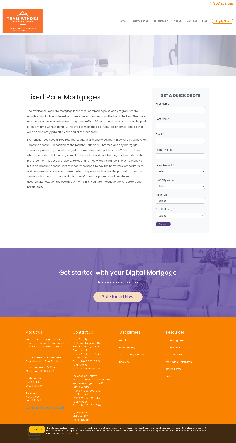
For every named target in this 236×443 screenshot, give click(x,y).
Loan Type (163, 194)
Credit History (165, 209)
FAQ (168, 376)
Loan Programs (175, 340)
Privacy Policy (127, 347)
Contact (192, 21)
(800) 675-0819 (221, 4)
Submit (163, 224)
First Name (163, 103)
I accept (37, 429)
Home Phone (164, 149)
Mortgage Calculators (179, 362)
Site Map (124, 362)
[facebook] (27, 414)
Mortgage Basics (176, 354)
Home (122, 21)
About (177, 21)
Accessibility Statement (133, 354)
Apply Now (222, 21)
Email (160, 134)
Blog (204, 21)
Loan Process (174, 347)
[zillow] (35, 414)
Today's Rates (139, 21)
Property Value (165, 180)
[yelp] (31, 414)
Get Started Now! (118, 296)
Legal (122, 340)
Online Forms (174, 369)
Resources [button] (160, 21)
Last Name (163, 119)
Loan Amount (165, 165)
